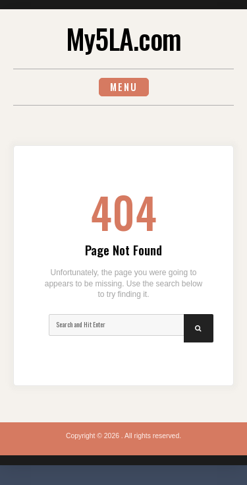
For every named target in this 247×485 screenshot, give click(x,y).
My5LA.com (123, 38)
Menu (124, 87)
